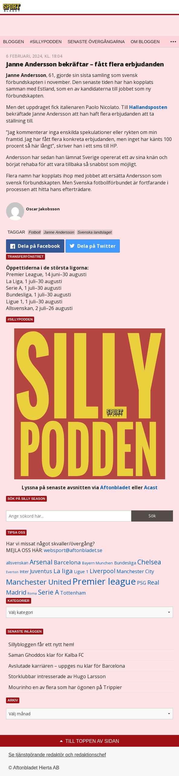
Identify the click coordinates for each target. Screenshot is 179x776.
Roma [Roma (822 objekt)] (32, 593)
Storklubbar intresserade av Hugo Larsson (57, 676)
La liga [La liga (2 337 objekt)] (63, 571)
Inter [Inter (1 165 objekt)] (24, 571)
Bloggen (13, 41)
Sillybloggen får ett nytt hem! (41, 644)
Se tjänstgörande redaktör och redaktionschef (57, 754)
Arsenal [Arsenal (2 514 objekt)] (41, 561)
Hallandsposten (148, 107)
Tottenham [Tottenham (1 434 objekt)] (73, 592)
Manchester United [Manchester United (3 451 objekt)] (38, 582)
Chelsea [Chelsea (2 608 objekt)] (149, 561)
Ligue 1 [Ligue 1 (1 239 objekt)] (81, 571)
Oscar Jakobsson (43, 209)
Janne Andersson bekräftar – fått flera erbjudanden (85, 64)
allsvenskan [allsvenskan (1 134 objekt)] (17, 563)
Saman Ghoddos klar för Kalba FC (46, 655)
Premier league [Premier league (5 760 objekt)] (104, 581)
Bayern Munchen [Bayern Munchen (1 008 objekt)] (97, 563)
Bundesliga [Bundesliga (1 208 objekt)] (125, 563)
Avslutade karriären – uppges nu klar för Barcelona (66, 666)
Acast (151, 487)
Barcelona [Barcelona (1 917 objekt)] (67, 562)
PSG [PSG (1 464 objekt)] (141, 583)
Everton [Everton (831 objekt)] (12, 572)
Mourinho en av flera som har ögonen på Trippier (65, 687)
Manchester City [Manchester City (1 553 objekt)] (135, 571)
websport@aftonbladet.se (73, 550)
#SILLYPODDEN (46, 41)
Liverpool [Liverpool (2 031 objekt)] (102, 571)
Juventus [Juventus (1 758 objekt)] (41, 571)
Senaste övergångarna (96, 41)
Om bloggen (145, 41)
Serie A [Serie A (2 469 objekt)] (48, 592)
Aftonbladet (115, 487)
